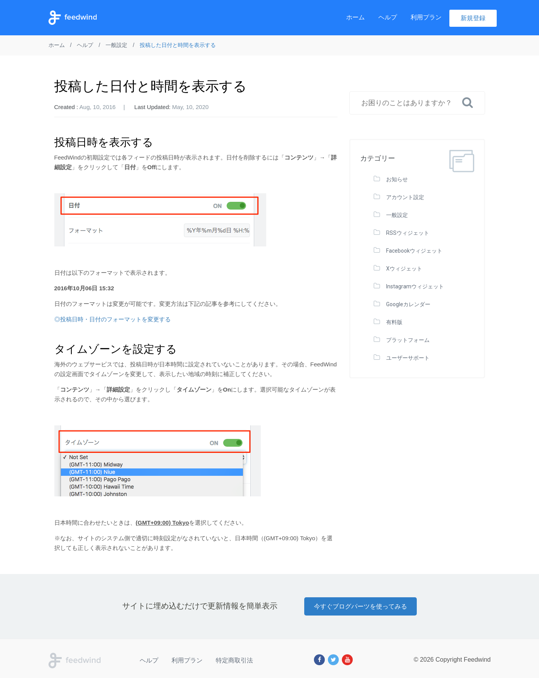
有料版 (394, 322)
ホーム (355, 17)
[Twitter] (333, 659)
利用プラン (426, 17)
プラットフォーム (408, 340)
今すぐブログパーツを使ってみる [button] (360, 606)
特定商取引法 (234, 660)
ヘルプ (387, 17)
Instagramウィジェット (415, 286)
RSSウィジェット (407, 233)
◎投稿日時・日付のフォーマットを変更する (112, 319)
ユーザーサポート (408, 358)
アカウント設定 (405, 197)
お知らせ (397, 179)
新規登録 (473, 18)
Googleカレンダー (408, 304)
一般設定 (397, 215)
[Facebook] (319, 659)
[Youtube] (347, 659)
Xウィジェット (404, 268)
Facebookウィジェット (414, 251)
